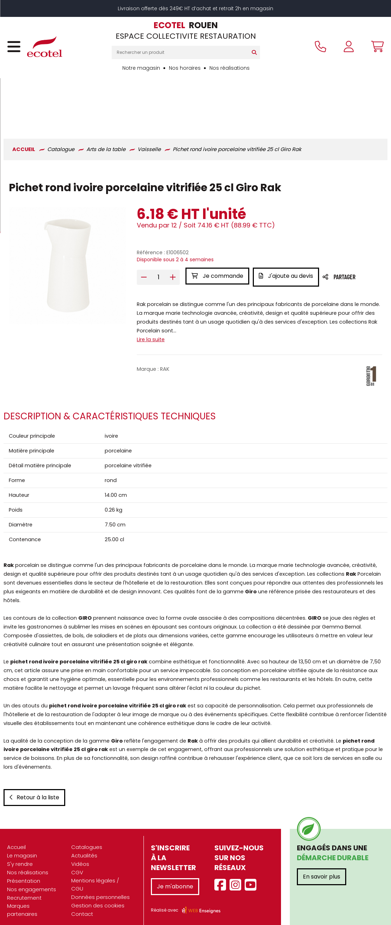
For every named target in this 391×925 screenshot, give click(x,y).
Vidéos (80, 856)
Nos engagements (31, 882)
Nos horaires (185, 67)
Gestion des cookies (97, 898)
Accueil (16, 839)
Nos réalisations (229, 67)
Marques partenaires (22, 902)
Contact (82, 906)
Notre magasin (141, 67)
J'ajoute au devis (288, 224)
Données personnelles (100, 889)
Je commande (217, 224)
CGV (77, 865)
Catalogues (86, 839)
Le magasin (22, 848)
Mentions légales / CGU (95, 877)
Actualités (84, 848)
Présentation (23, 873)
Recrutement (24, 890)
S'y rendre (20, 856)
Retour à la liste (34, 790)
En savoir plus (321, 869)
